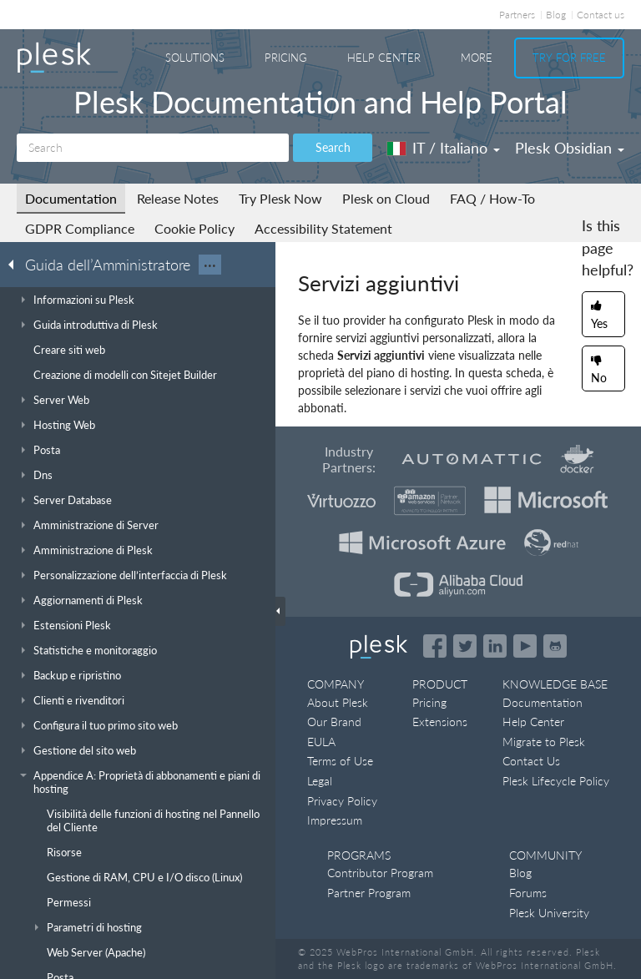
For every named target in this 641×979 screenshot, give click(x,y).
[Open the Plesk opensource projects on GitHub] (555, 646)
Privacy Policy (342, 801)
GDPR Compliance (79, 228)
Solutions (195, 57)
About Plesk (337, 702)
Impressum (334, 820)
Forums (528, 893)
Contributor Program (380, 872)
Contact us (600, 14)
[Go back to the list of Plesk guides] (15, 263)
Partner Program (369, 893)
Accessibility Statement (323, 228)
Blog (556, 14)
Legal (319, 781)
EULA (321, 741)
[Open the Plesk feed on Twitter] (465, 646)
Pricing (286, 57)
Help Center (384, 57)
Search (333, 147)
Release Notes (178, 198)
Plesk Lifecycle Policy (555, 781)
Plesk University (549, 913)
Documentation (71, 198)
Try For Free (569, 57)
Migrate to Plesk (543, 741)
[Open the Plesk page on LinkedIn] (495, 646)
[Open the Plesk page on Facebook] (435, 646)
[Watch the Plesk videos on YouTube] (525, 646)
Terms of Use (340, 761)
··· (210, 264)
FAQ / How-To (492, 198)
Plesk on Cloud (386, 198)
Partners (517, 14)
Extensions (439, 721)
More (476, 57)
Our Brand (334, 721)
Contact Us (531, 761)
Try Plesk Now (280, 198)
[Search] (153, 148)
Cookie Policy (194, 228)
